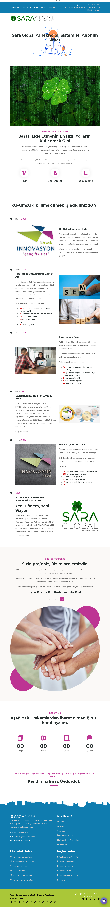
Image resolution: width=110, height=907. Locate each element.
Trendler (61, 831)
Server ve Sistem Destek (21, 880)
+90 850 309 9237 (25, 833)
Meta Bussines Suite (66, 862)
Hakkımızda (62, 822)
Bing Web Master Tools (67, 875)
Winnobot (62, 1)
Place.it (61, 880)
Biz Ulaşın (56, 600)
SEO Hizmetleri (17, 871)
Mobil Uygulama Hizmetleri (22, 862)
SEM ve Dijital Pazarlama (21, 857)
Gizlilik (21, 898)
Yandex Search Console (67, 857)
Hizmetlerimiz (63, 827)
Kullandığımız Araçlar (66, 836)
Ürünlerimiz (62, 845)
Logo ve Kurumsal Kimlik (21, 875)
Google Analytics (65, 866)
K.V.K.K (13, 898)
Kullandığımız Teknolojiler (68, 840)
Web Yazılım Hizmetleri (20, 866)
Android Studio (64, 871)
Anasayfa (49, 45)
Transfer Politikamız (47, 895)
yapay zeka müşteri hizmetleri (48, 1)
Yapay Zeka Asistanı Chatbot (23, 895)
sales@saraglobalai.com (26, 837)
